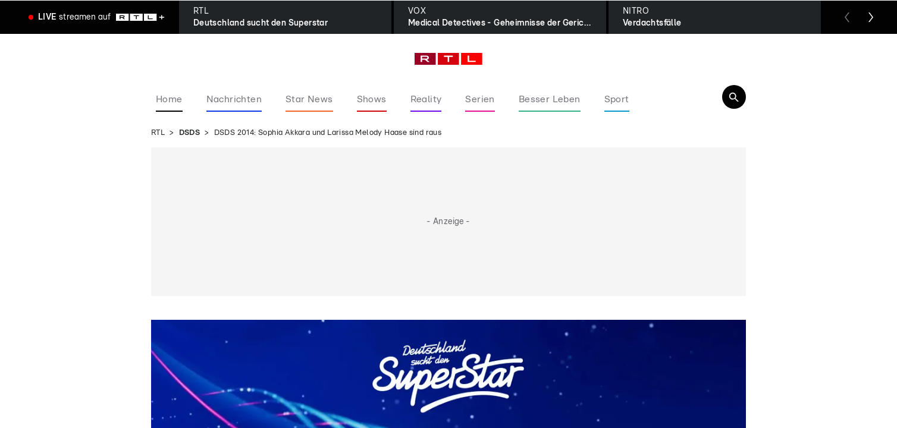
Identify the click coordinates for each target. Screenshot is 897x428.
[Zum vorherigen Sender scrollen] (847, 17)
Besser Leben (550, 99)
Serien (479, 99)
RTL (158, 133)
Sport (616, 99)
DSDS (189, 133)
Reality (426, 99)
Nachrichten (234, 99)
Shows (372, 99)
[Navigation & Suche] (734, 97)
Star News (309, 99)
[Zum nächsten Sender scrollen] (871, 17)
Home (169, 99)
